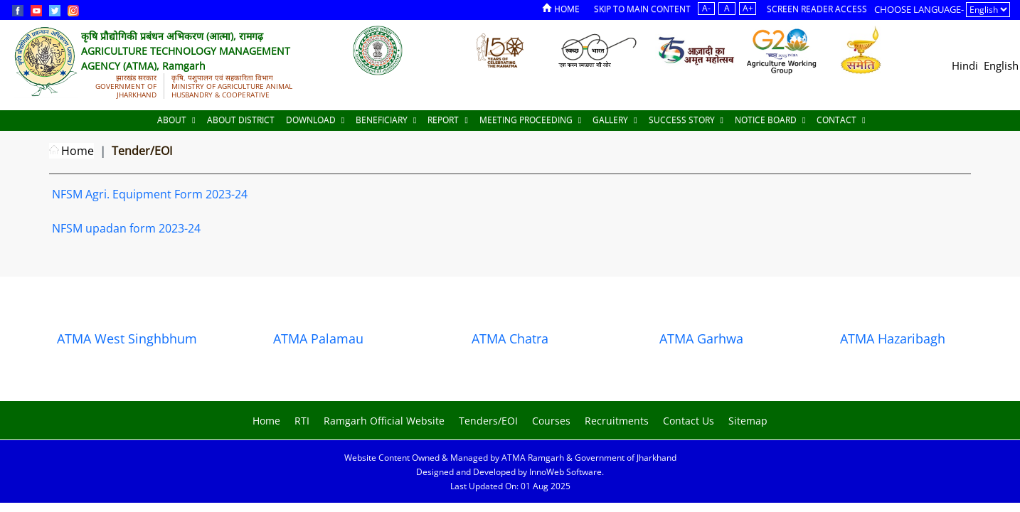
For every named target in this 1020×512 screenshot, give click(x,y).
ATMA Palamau (318, 338)
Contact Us (688, 420)
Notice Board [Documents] (770, 120)
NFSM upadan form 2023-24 (126, 228)
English (1001, 65)
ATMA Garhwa (701, 338)
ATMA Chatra (510, 338)
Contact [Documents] (841, 120)
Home (561, 9)
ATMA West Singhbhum (127, 338)
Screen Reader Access (817, 9)
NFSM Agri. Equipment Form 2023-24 (150, 194)
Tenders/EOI (488, 420)
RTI (301, 420)
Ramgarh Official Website (384, 420)
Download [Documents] (315, 120)
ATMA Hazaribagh (892, 338)
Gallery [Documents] (615, 120)
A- (706, 8)
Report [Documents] (447, 120)
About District (241, 120)
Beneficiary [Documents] (386, 120)
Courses (551, 420)
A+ (748, 8)
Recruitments (617, 420)
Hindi (965, 65)
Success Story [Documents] (686, 120)
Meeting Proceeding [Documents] (530, 120)
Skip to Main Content (642, 9)
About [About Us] (176, 120)
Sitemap (747, 420)
